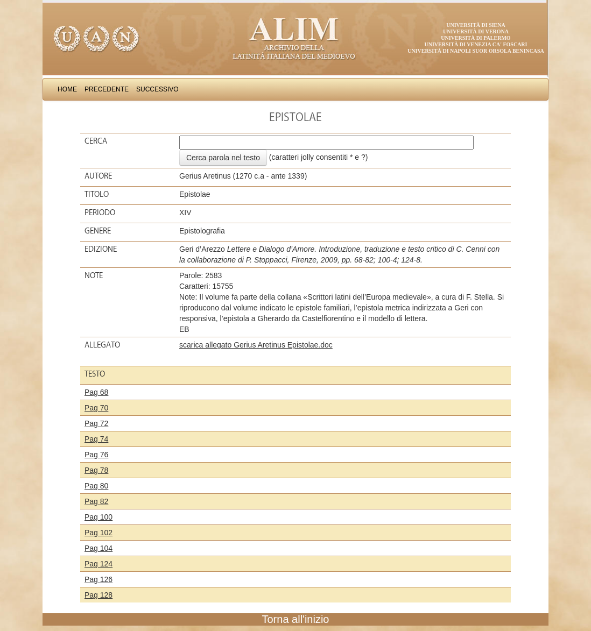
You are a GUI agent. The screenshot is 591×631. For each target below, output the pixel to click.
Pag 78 (96, 470)
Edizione (101, 249)
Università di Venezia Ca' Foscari (476, 44)
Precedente (107, 89)
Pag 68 (96, 392)
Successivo (157, 89)
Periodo (100, 212)
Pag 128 (98, 595)
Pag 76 (96, 454)
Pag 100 (98, 517)
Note (94, 275)
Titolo (97, 194)
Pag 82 (96, 501)
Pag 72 (96, 423)
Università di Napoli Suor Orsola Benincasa (475, 51)
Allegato (102, 345)
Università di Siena (475, 25)
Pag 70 (96, 407)
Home (67, 89)
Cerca (96, 141)
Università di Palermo (475, 38)
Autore (98, 176)
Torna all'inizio (295, 619)
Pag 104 (98, 548)
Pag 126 (98, 579)
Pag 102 (98, 532)
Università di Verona (476, 31)
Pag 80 (96, 485)
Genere (98, 231)
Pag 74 (96, 439)
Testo (95, 374)
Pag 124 (98, 563)
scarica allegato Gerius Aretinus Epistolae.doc (256, 345)
